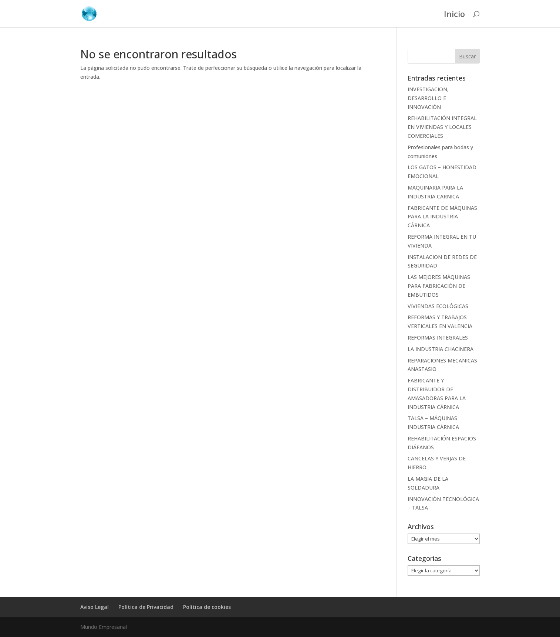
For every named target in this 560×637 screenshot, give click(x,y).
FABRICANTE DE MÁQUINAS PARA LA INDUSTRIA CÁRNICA (442, 216)
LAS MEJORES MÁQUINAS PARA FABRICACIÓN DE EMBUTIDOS (439, 285)
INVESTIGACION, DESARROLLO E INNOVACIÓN (428, 98)
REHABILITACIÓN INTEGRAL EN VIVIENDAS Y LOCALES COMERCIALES (442, 127)
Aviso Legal (94, 606)
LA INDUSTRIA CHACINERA (440, 348)
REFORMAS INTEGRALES (438, 337)
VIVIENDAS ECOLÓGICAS (438, 306)
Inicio (454, 15)
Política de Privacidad (145, 606)
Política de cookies (207, 606)
